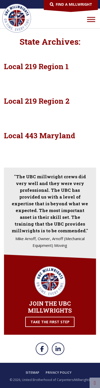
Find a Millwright (74, 4)
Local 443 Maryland (39, 135)
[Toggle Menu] (91, 19)
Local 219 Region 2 (37, 101)
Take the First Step (50, 321)
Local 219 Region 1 (36, 66)
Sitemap (32, 372)
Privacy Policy (59, 372)
